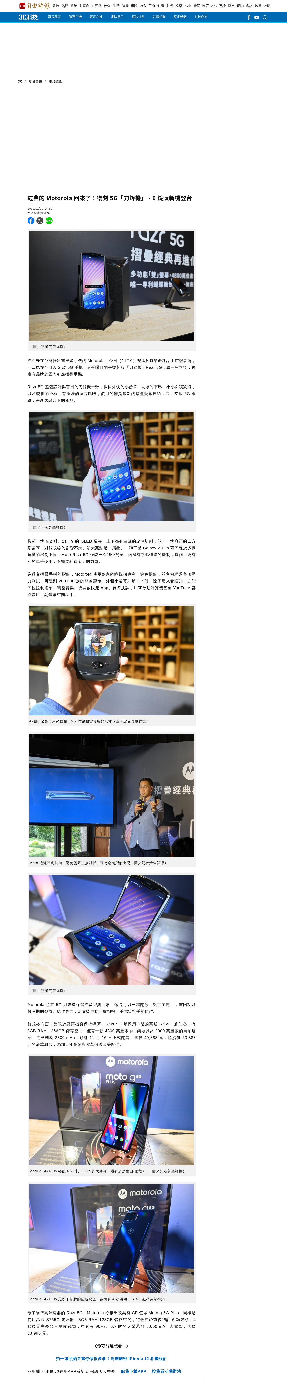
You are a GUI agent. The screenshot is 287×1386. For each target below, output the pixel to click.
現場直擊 (56, 81)
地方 (143, 6)
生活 (116, 6)
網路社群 (138, 16)
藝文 (231, 6)
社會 (107, 6)
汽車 (187, 6)
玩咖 (240, 6)
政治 (73, 6)
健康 (125, 6)
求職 (267, 6)
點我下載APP (133, 1371)
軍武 (98, 6)
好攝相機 (159, 16)
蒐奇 (151, 6)
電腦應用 (117, 16)
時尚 (196, 6)
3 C (214, 6)
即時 (55, 6)
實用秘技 (96, 16)
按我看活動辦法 (166, 1371)
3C (20, 81)
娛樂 (178, 6)
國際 (134, 6)
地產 (258, 6)
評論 (222, 6)
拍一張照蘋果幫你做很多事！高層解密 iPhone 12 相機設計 (111, 1359)
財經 (169, 6)
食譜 (249, 6)
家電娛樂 (180, 16)
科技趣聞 (201, 16)
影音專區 (54, 16)
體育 (205, 6)
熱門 (64, 6)
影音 (160, 6)
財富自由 (86, 6)
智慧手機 (75, 16)
